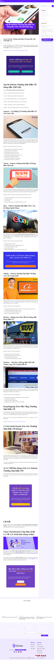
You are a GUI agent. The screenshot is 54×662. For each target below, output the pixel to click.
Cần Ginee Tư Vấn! (14, 71)
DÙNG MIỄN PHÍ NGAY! (27, 72)
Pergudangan (38, 632)
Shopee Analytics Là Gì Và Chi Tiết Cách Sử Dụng (16, 423)
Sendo (6, 416)
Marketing (27, 630)
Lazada (11, 304)
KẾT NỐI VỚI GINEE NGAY (20, 506)
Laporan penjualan (39, 630)
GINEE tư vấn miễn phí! (20, 268)
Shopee (16, 143)
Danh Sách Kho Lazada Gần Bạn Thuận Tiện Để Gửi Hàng (17, 50)
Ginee (13, 554)
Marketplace (27, 632)
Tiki (37, 415)
